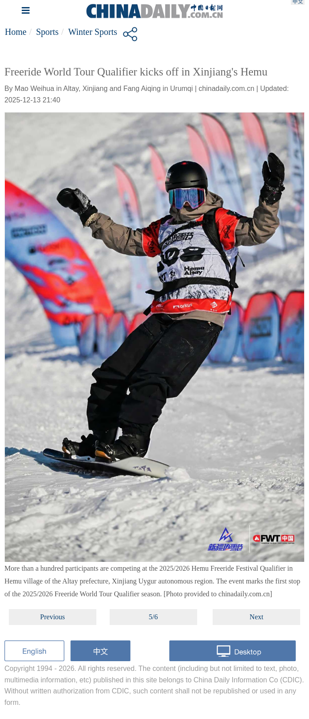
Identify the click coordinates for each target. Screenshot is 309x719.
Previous (52, 617)
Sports (47, 32)
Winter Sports (92, 32)
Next (256, 617)
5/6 (153, 617)
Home (16, 32)
